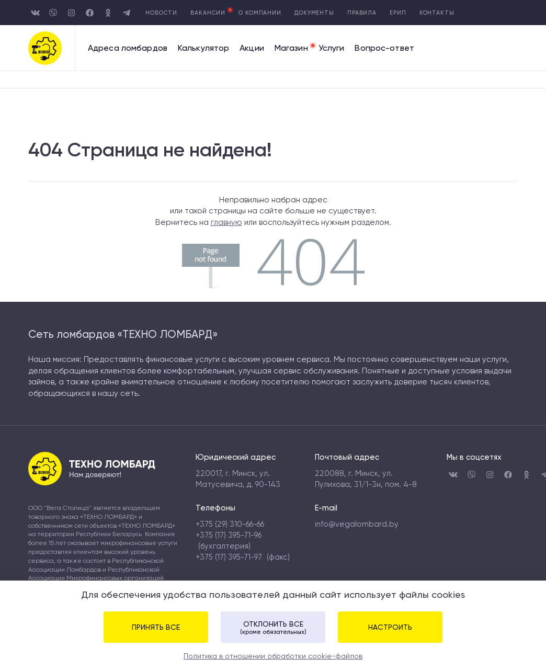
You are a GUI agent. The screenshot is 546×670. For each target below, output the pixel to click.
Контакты (436, 12)
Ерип (398, 12)
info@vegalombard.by (357, 524)
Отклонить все (273, 627)
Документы (314, 12)
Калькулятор (203, 48)
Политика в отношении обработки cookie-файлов (273, 656)
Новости (161, 12)
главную (226, 222)
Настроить (390, 627)
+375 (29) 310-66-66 (230, 524)
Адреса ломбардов (127, 48)
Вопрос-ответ (384, 48)
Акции (252, 48)
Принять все (156, 627)
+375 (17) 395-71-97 (229, 557)
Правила (362, 12)
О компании (259, 12)
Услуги (331, 48)
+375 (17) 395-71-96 (228, 535)
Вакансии (207, 12)
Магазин (291, 48)
